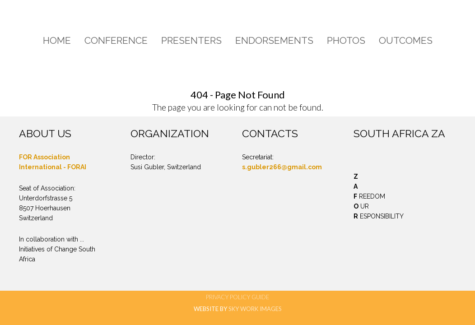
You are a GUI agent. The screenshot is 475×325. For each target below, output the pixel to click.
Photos (346, 40)
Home (57, 40)
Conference (116, 40)
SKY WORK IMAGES (255, 308)
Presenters (191, 40)
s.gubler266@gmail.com (282, 167)
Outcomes (406, 40)
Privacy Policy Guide (238, 297)
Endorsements (274, 40)
